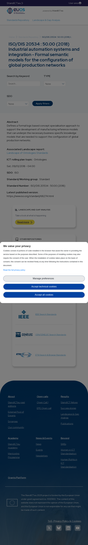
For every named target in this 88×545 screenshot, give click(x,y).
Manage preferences (44, 278)
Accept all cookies (44, 295)
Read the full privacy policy (14, 270)
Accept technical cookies (44, 286)
